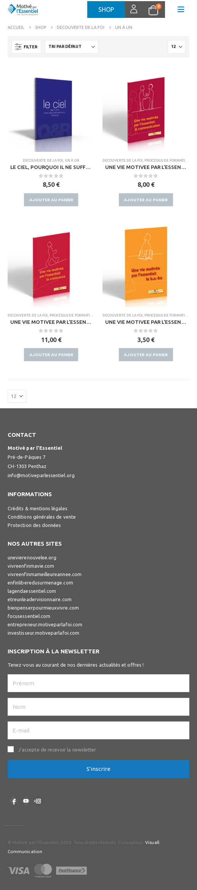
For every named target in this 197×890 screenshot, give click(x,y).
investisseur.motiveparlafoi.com (43, 632)
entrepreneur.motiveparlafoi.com (45, 624)
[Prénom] (98, 683)
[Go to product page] (51, 108)
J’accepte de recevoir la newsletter (57, 749)
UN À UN (72, 160)
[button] (181, 9)
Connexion (129, 9)
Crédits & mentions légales (37, 508)
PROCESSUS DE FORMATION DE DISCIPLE (83, 315)
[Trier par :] (71, 47)
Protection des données (34, 525)
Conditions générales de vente (42, 516)
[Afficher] (177, 47)
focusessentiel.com (29, 616)
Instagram (38, 801)
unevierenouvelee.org (32, 557)
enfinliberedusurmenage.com (40, 582)
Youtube (26, 801)
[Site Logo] (23, 11)
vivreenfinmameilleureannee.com (45, 574)
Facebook (13, 801)
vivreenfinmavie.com (31, 565)
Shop (106, 9)
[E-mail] (98, 730)
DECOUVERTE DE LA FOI (43, 160)
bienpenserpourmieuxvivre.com (43, 607)
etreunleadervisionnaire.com (40, 599)
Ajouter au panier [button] (51, 200)
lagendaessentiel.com (32, 591)
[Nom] (98, 707)
